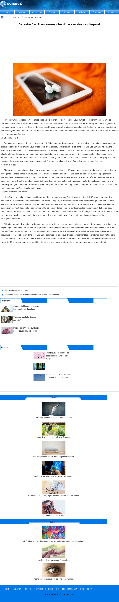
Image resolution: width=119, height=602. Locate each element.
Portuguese (28, 589)
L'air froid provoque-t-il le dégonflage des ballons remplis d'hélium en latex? (53, 534)
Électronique (111, 12)
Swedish (39, 589)
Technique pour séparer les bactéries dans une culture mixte (57, 356)
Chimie (22, 12)
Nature (67, 12)
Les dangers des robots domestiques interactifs (53, 449)
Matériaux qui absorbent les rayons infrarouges (53, 469)
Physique (97, 12)
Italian (50, 589)
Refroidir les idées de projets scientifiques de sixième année (53, 488)
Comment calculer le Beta (53, 508)
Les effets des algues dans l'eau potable (53, 552)
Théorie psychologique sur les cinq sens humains (53, 571)
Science (25, 17)
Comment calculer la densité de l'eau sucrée (53, 410)
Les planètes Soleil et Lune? (17, 290)
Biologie (81, 12)
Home (7, 12)
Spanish (17, 589)
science (16, 17)
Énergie (52, 12)
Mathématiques (73, 589)
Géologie (62, 589)
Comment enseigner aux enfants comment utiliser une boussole (32, 295)
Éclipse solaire (86, 589)
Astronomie (37, 12)
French (6, 589)
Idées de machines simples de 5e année (53, 430)
